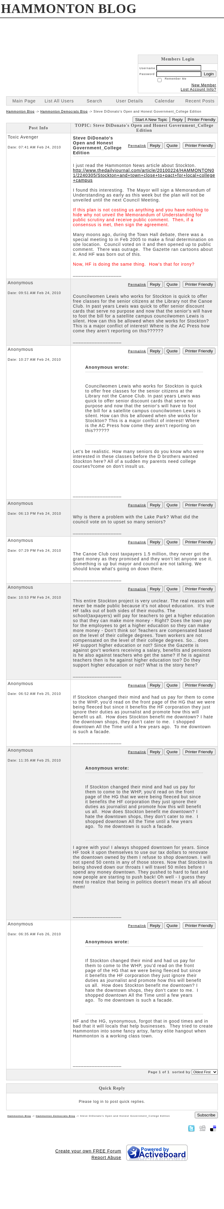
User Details (129, 100)
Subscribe (206, 1115)
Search (94, 100)
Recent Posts (199, 100)
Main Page (24, 100)
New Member (203, 85)
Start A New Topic (151, 119)
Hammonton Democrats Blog (64, 111)
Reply (177, 119)
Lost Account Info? (198, 89)
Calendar (165, 100)
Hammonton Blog (20, 111)
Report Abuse (106, 1157)
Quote (172, 145)
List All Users (59, 100)
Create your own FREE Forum (88, 1151)
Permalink (137, 145)
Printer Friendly (201, 119)
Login (209, 74)
